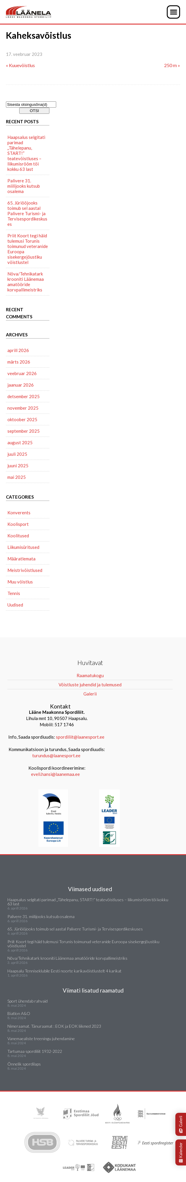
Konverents (18, 512)
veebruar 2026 (22, 373)
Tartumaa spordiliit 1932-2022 (34, 1051)
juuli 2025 (17, 454)
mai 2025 (16, 477)
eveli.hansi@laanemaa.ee (55, 774)
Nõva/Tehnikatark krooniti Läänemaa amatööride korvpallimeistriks (25, 281)
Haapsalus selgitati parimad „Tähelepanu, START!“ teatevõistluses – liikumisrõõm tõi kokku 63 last (26, 153)
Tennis (13, 593)
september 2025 (23, 431)
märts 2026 (18, 361)
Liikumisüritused (23, 547)
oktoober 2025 (22, 419)
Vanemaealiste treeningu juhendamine (41, 1038)
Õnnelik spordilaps (24, 1063)
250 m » (172, 65)
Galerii (180, 1124)
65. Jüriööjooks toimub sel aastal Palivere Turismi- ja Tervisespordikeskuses (27, 213)
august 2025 (20, 442)
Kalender (180, 1152)
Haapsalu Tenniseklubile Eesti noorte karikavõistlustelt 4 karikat (64, 970)
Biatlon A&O (18, 1013)
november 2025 (22, 408)
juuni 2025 (17, 465)
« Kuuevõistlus (20, 65)
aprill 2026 (18, 350)
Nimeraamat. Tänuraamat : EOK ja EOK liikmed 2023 (54, 1026)
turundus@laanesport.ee (56, 755)
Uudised (15, 604)
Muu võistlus (20, 581)
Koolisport (18, 524)
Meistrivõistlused (24, 570)
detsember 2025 (23, 396)
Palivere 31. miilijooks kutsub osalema (23, 186)
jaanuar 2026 (20, 384)
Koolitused (18, 535)
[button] (173, 12)
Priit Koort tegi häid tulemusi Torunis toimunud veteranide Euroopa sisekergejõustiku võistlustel (27, 249)
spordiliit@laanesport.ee (80, 737)
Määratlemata (21, 558)
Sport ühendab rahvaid (27, 1000)
